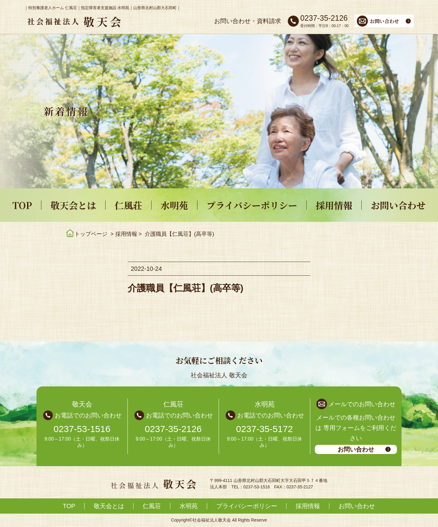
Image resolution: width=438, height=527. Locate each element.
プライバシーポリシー (252, 205)
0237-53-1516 (82, 429)
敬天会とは (73, 205)
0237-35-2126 (173, 429)
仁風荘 (128, 205)
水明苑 (174, 205)
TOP (22, 205)
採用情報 (334, 205)
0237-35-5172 (264, 429)
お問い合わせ (398, 205)
